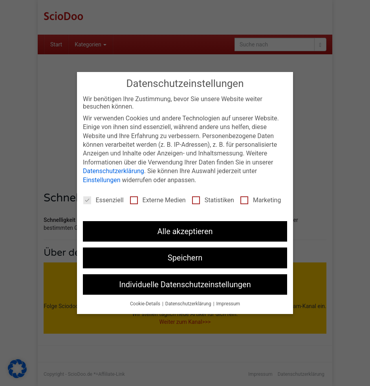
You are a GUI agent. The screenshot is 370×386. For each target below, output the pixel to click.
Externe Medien (158, 200)
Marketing (260, 200)
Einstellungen (102, 179)
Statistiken (213, 200)
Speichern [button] (185, 257)
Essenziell (103, 200)
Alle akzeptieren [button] (184, 231)
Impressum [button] (228, 304)
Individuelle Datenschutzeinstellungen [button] (185, 284)
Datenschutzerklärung (113, 171)
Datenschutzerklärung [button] (188, 304)
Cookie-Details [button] (145, 304)
